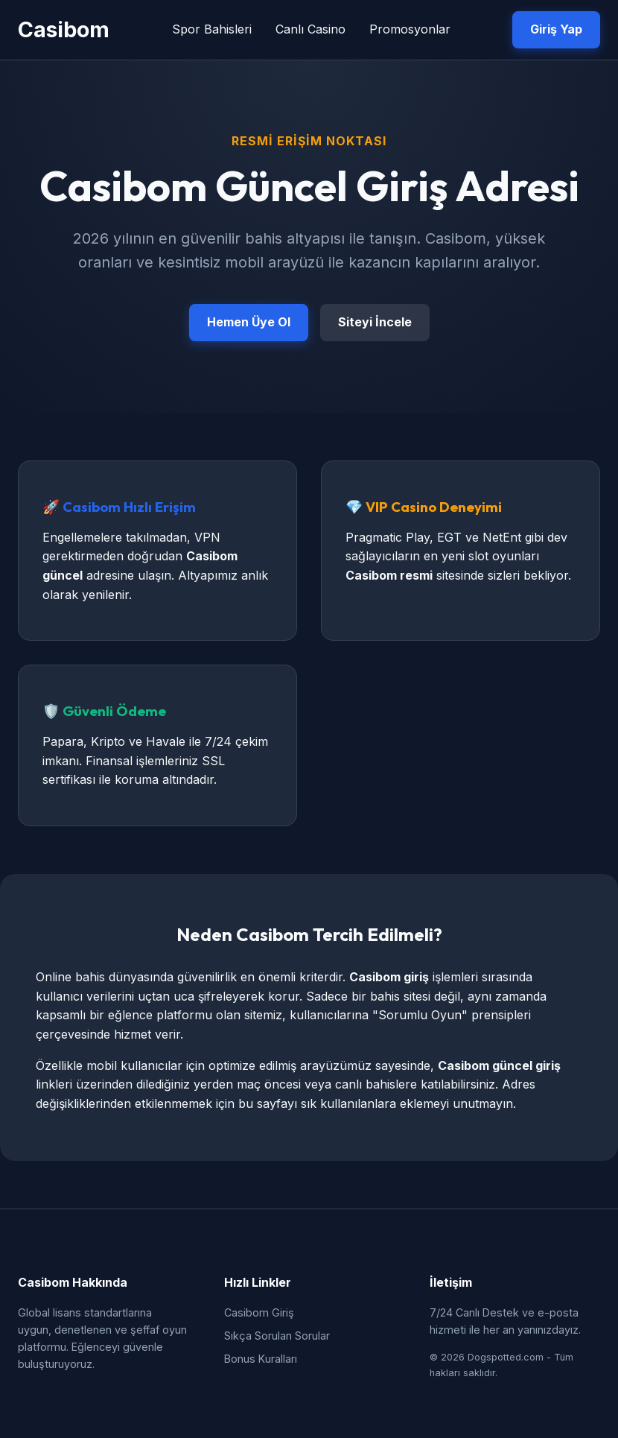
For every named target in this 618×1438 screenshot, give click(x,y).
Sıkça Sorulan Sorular (277, 1335)
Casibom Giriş (259, 1312)
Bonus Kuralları (260, 1358)
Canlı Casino (310, 29)
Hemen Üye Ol (248, 321)
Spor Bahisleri (212, 29)
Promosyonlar (409, 29)
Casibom (63, 29)
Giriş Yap (556, 29)
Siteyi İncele (375, 321)
